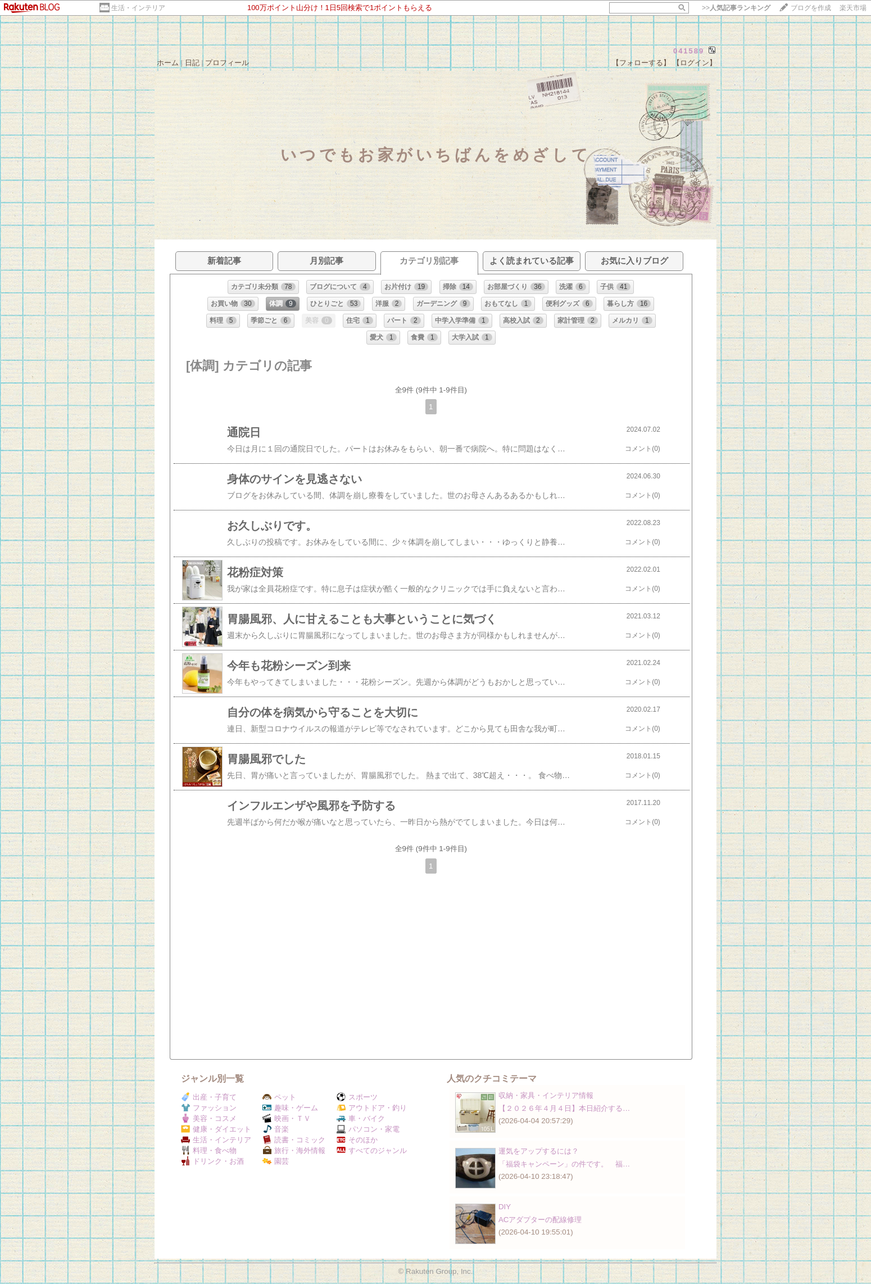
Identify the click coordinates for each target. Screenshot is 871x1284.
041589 (688, 51)
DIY (508, 1206)
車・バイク (361, 1118)
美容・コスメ (209, 1118)
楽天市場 (853, 8)
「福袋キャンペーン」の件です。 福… (564, 1164)
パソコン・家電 (368, 1129)
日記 (192, 62)
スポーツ (357, 1097)
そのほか (357, 1140)
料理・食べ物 (209, 1150)
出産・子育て (209, 1097)
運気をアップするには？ (538, 1151)
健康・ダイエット (216, 1129)
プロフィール (227, 62)
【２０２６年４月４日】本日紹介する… (564, 1108)
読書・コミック (293, 1140)
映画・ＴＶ (286, 1118)
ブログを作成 (811, 8)
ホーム (168, 62)
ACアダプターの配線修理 (540, 1219)
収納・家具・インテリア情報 (545, 1095)
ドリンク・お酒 (212, 1161)
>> (736, 8)
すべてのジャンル (372, 1150)
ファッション (209, 1108)
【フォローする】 (641, 62)
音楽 (275, 1129)
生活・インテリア (138, 8)
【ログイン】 (694, 62)
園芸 (275, 1161)
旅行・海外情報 (293, 1150)
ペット (279, 1097)
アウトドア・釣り (372, 1108)
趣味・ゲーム (290, 1108)
